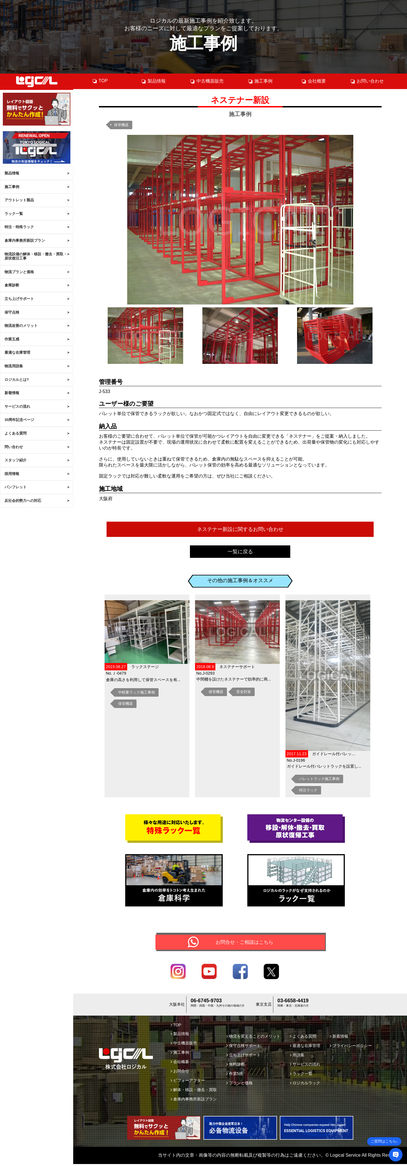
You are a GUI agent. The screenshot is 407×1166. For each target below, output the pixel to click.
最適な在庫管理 (17, 352)
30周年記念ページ (19, 420)
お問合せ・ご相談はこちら (244, 943)
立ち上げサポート (19, 299)
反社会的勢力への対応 (23, 500)
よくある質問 (16, 433)
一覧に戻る (240, 551)
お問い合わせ (367, 81)
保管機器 (121, 125)
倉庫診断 (12, 285)
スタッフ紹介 (16, 460)
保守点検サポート (243, 1047)
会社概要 (313, 81)
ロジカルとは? (17, 379)
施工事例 (12, 187)
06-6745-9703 (206, 1003)
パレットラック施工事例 (319, 779)
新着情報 (12, 393)
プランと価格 (239, 1085)
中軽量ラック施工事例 (136, 692)
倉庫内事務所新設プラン (25, 240)
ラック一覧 (14, 213)
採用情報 (12, 474)
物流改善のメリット (21, 325)
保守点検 (12, 312)
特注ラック (308, 790)
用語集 (297, 1057)
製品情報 (12, 173)
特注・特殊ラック (19, 227)
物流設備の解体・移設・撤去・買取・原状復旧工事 (36, 256)
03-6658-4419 (293, 1003)
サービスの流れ (17, 406)
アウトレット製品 (19, 200)
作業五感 (12, 339)
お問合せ (180, 1073)
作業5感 (234, 1075)
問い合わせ (14, 447)
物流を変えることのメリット (253, 1038)
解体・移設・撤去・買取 (194, 1091)
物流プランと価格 (19, 272)
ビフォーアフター (188, 1082)
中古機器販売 (207, 81)
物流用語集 (14, 366)
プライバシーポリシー (351, 1047)
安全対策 (243, 692)
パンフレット (16, 487)
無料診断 (235, 1066)
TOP (100, 80)
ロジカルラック (305, 1085)
